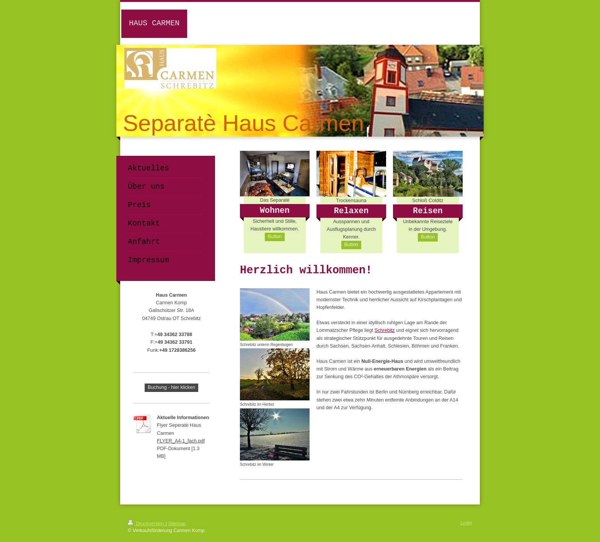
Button (275, 236)
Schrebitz (385, 330)
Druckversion (146, 523)
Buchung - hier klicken (171, 387)
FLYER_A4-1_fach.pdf (181, 441)
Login (466, 523)
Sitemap (177, 523)
